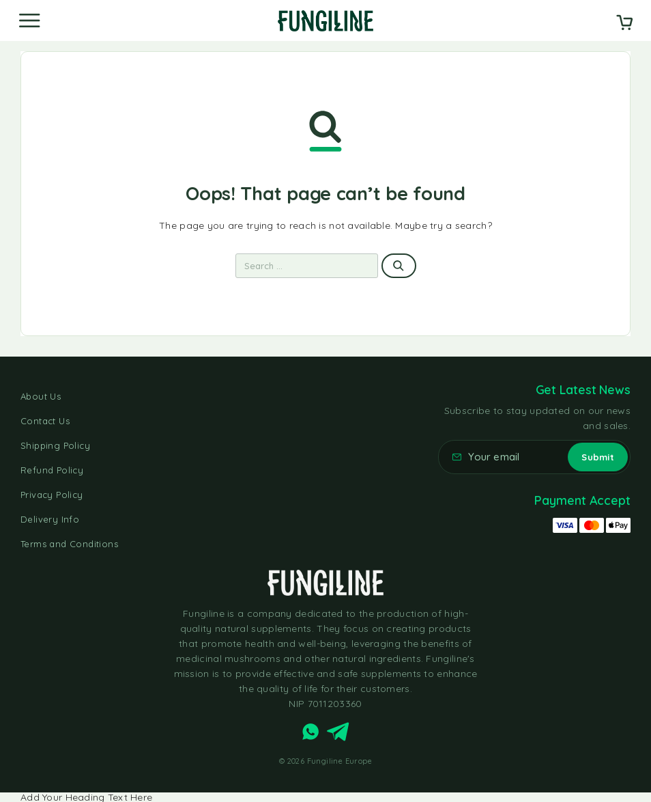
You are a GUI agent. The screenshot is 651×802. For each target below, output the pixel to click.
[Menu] (29, 20)
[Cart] (624, 24)
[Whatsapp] (310, 734)
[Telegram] (338, 734)
